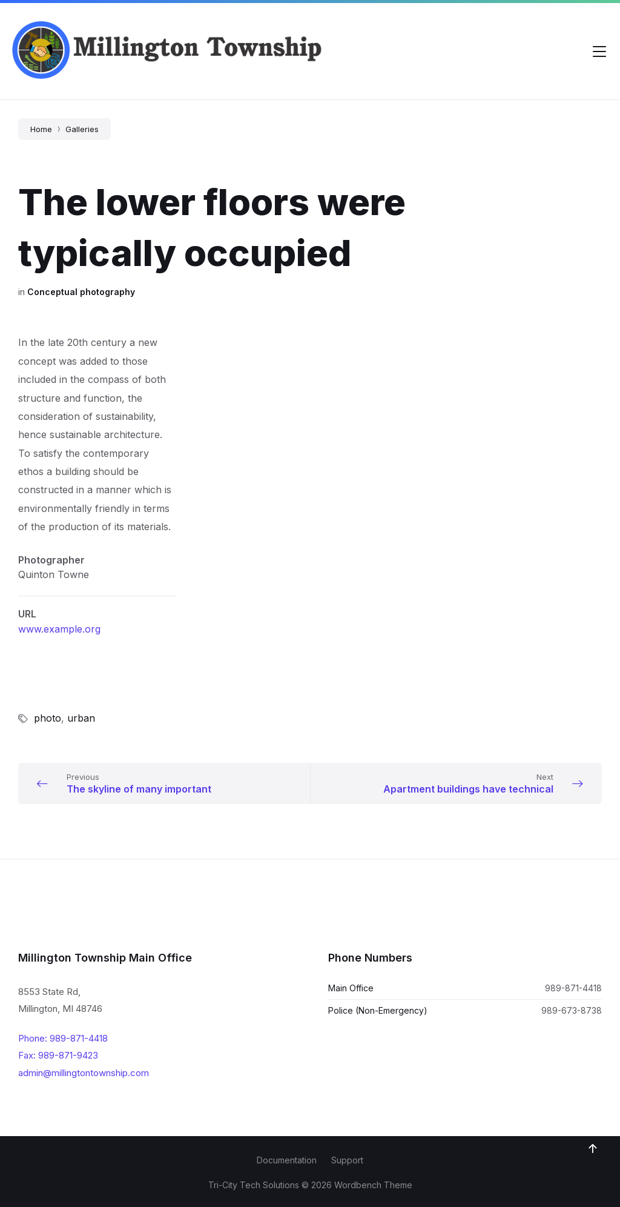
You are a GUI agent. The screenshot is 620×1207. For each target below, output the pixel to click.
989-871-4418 (573, 988)
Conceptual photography (81, 292)
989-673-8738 (571, 1010)
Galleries (82, 129)
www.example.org (59, 629)
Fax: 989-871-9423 (58, 1055)
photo (47, 718)
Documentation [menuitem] (287, 1160)
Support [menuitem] (347, 1160)
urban (81, 718)
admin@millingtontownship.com (83, 1073)
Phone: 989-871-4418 (63, 1038)
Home (41, 129)
